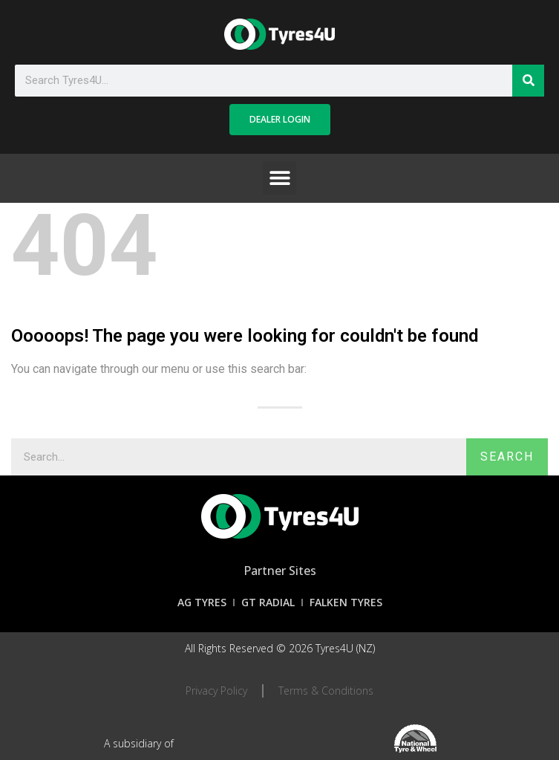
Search (507, 456)
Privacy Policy (216, 690)
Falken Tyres (346, 602)
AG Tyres (201, 602)
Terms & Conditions (325, 690)
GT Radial (268, 602)
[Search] (528, 81)
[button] (279, 178)
